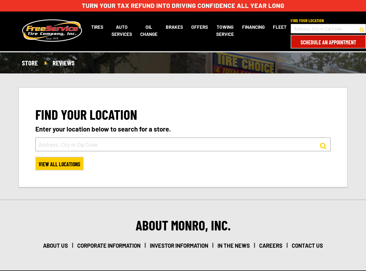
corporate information (109, 245)
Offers (199, 27)
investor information (179, 245)
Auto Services (121, 30)
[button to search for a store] (362, 28)
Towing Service (225, 30)
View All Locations (59, 164)
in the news (234, 245)
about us (55, 245)
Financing (253, 27)
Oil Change (149, 30)
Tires (97, 27)
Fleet (280, 27)
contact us (307, 245)
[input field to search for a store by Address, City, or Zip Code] (328, 28)
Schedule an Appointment (328, 42)
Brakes (174, 27)
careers (270, 245)
